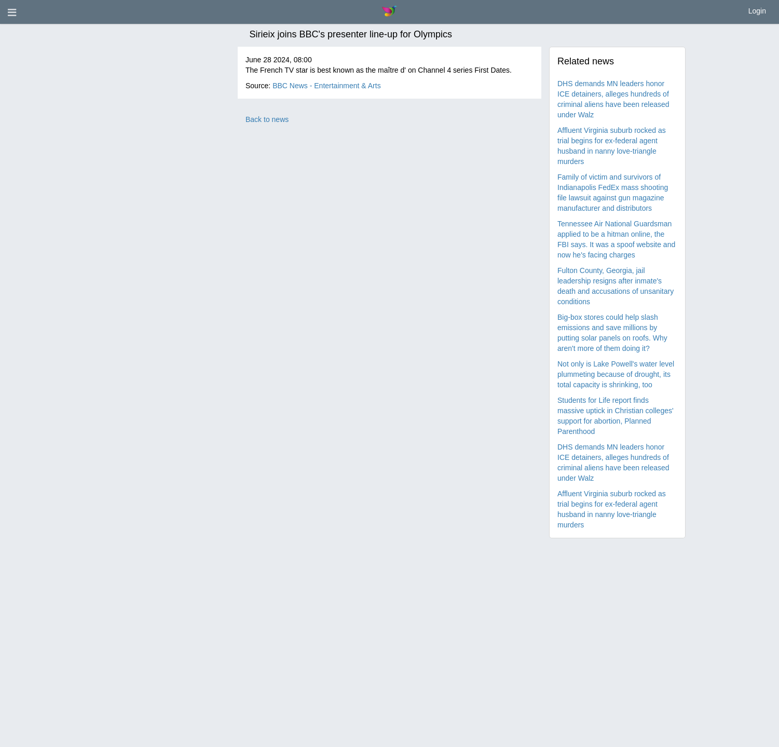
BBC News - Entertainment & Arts (326, 86)
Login (757, 11)
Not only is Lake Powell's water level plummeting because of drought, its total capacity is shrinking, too (615, 374)
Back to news (267, 119)
